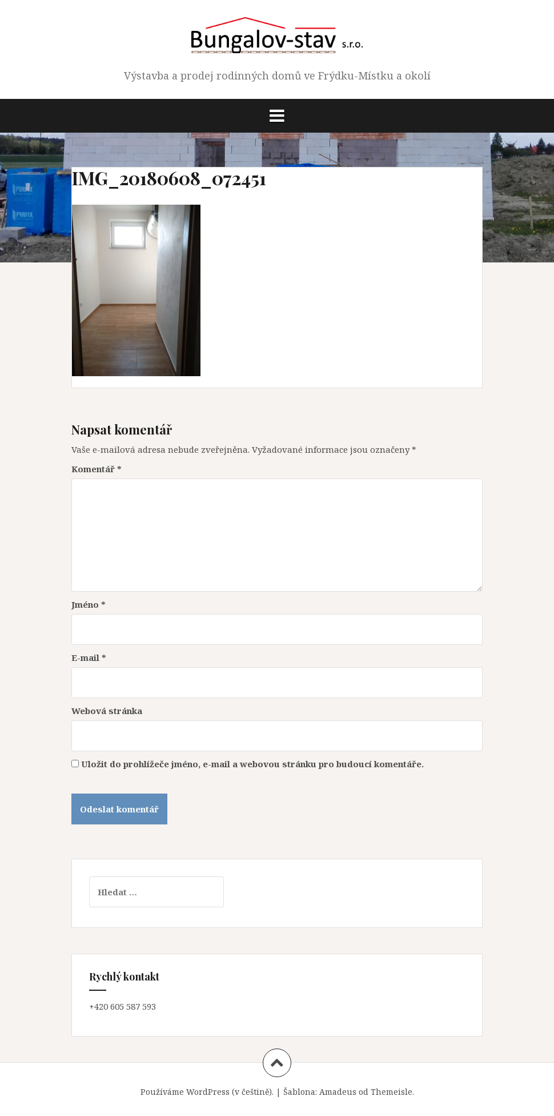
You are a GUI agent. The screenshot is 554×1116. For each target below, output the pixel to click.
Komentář (96, 469)
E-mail (88, 657)
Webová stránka (106, 710)
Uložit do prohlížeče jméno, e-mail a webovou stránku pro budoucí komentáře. (252, 764)
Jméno (88, 604)
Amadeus (337, 1091)
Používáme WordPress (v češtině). (207, 1091)
